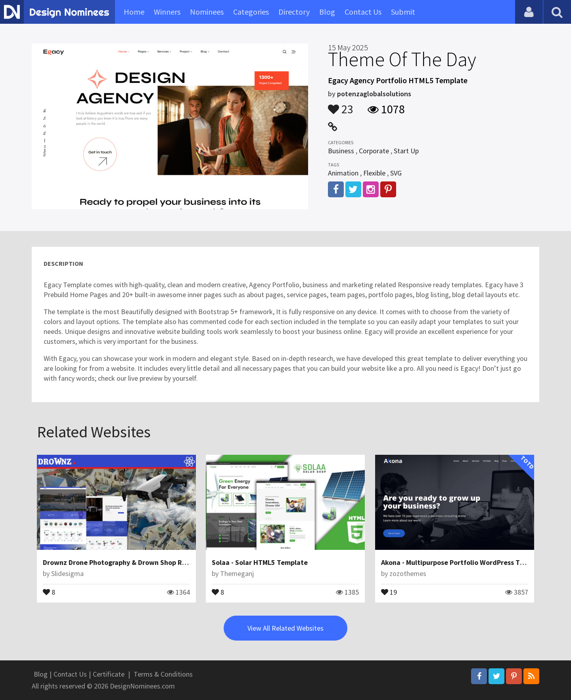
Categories (251, 12)
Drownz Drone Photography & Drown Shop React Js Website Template (154, 562)
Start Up (406, 150)
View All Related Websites (285, 628)
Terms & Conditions (163, 674)
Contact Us (363, 12)
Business (341, 150)
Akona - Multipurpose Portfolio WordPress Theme (459, 562)
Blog (327, 12)
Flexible (374, 172)
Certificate (109, 674)
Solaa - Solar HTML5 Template (260, 562)
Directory (294, 12)
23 (340, 105)
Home (134, 12)
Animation (343, 172)
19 (389, 591)
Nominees (207, 12)
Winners (167, 12)
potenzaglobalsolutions (374, 93)
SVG (396, 172)
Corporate (374, 150)
